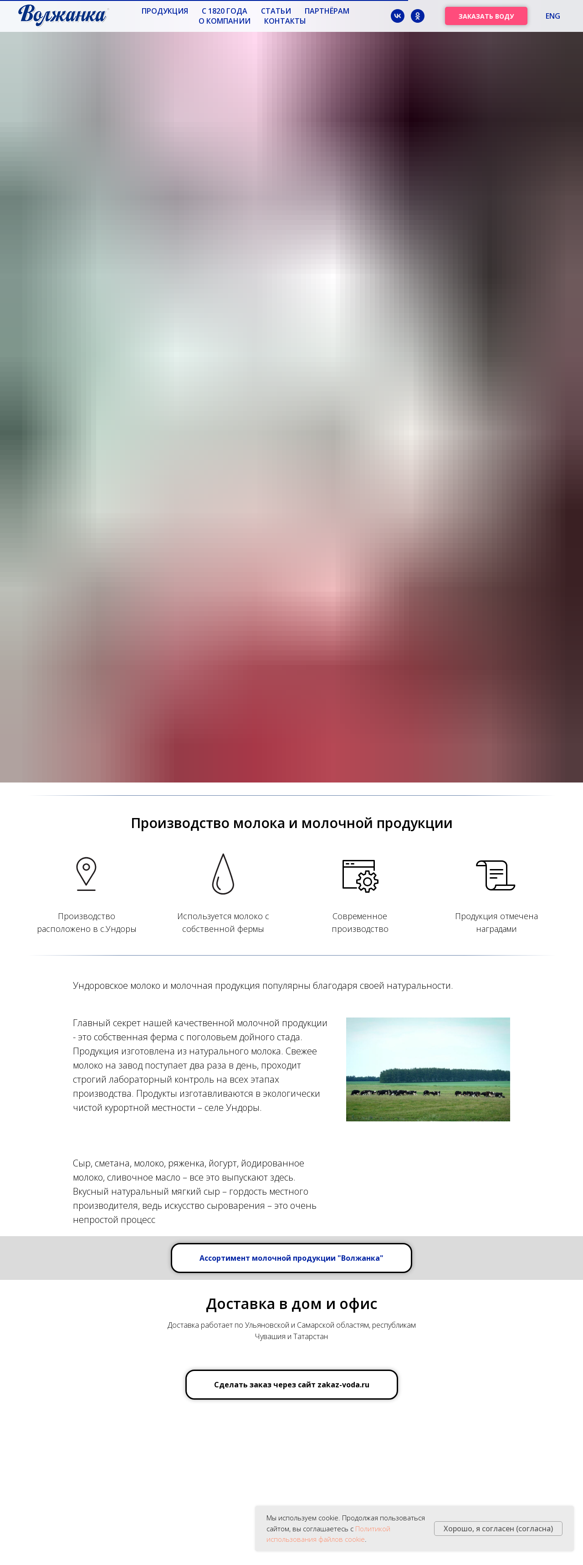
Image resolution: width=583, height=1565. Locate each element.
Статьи (276, 11)
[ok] (417, 16)
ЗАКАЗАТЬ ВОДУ (486, 16)
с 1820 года (224, 11)
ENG (553, 16)
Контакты (285, 21)
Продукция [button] (165, 11)
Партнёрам (327, 11)
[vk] (397, 16)
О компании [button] (225, 21)
